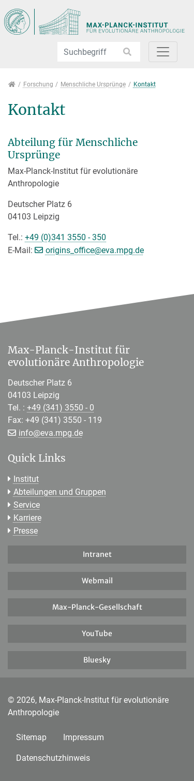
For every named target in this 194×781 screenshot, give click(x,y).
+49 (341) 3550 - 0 (60, 407)
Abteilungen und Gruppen (59, 492)
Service (26, 505)
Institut (26, 479)
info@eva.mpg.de (51, 433)
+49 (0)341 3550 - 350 (65, 237)
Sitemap (31, 737)
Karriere (27, 518)
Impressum (83, 737)
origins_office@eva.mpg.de (95, 250)
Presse (25, 531)
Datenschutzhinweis (53, 758)
